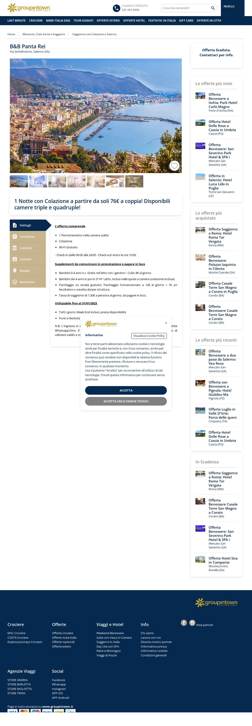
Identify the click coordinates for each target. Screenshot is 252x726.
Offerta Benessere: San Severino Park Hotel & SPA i (221, 150)
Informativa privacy (154, 646)
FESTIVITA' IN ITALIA (162, 20)
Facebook (58, 680)
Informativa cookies (154, 651)
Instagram (59, 689)
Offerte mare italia (64, 638)
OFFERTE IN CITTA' (209, 20)
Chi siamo (147, 633)
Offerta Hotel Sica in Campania (223, 560)
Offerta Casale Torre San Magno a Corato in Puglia (223, 287)
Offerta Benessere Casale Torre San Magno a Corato (223, 312)
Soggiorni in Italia (108, 642)
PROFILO (229, 6)
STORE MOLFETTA (19, 689)
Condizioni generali (153, 655)
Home (11, 34)
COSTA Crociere (17, 638)
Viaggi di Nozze (106, 655)
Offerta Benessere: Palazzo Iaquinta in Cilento (222, 262)
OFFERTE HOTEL (134, 20)
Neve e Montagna (108, 651)
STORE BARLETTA (19, 684)
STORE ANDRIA (17, 680)
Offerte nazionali (63, 642)
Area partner (204, 625)
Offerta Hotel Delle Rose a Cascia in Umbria (222, 125)
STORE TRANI (16, 693)
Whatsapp (59, 684)
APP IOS (57, 693)
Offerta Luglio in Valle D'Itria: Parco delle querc (223, 413)
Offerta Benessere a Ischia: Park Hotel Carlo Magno (223, 100)
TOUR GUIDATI (83, 20)
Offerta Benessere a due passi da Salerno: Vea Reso (222, 357)
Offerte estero (61, 646)
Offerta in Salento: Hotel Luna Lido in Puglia (220, 182)
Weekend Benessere (110, 633)
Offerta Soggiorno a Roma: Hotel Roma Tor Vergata (223, 235)
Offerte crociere (62, 633)
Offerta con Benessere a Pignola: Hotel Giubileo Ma (220, 388)
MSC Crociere (16, 633)
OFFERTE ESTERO (108, 20)
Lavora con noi (151, 638)
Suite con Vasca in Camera (114, 638)
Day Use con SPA (107, 646)
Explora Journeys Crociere (24, 642)
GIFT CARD (186, 20)
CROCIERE (36, 20)
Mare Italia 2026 (58, 20)
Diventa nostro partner (156, 642)
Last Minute (16, 20)
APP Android (60, 698)
